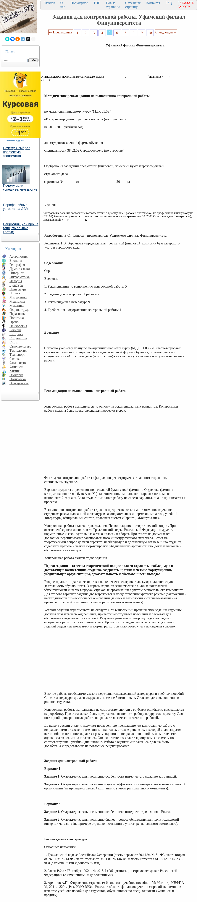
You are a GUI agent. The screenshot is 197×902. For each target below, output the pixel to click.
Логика (14, 293)
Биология (16, 260)
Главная (49, 3)
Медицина (17, 301)
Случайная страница (133, 5)
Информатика (19, 277)
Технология (18, 350)
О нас (62, 5)
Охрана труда (19, 310)
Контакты (153, 3)
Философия (18, 363)
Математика (18, 297)
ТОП (96, 3)
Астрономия (18, 256)
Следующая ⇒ (166, 32)
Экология (16, 375)
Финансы (16, 367)
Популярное (79, 3)
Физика (14, 359)
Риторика (16, 334)
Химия (14, 371)
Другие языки (19, 269)
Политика (16, 318)
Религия (15, 330)
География (17, 265)
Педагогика (17, 314)
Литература (17, 289)
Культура (16, 285)
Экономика (17, 379)
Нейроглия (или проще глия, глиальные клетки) (20, 228)
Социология (18, 338)
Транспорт (17, 354)
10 (150, 33)
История (15, 281)
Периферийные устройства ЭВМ (16, 207)
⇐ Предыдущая (60, 32)
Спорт (14, 342)
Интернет (16, 273)
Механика (16, 305)
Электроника (19, 383)
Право (14, 322)
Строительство (20, 346)
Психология (18, 326)
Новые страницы (113, 5)
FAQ (169, 3)
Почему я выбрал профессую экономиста (16, 152)
